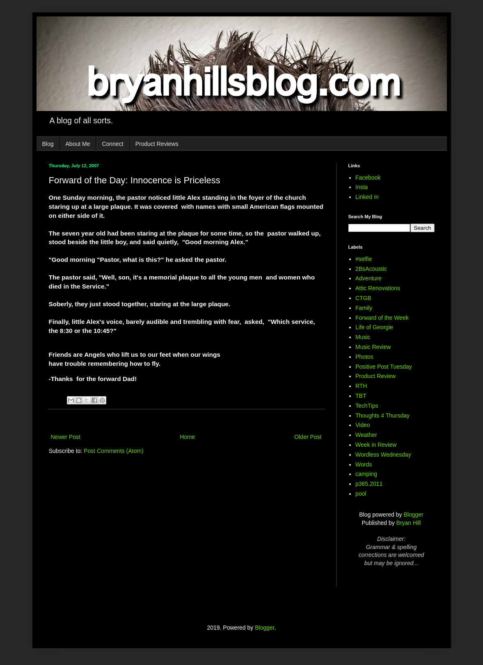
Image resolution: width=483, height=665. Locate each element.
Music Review (373, 347)
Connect (112, 144)
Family (363, 308)
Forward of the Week (382, 317)
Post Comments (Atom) (113, 451)
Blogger (413, 514)
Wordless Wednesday (383, 454)
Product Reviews (157, 144)
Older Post (307, 437)
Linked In (367, 197)
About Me (78, 144)
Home (187, 437)
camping (366, 474)
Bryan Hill (408, 523)
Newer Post (65, 437)
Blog (48, 144)
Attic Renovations (377, 288)
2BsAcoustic (371, 269)
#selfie (363, 259)
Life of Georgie (374, 327)
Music (363, 337)
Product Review (375, 376)
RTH (361, 386)
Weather (366, 435)
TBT (360, 396)
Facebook (367, 177)
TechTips (366, 405)
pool (360, 493)
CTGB (363, 298)
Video (362, 425)
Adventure (368, 278)
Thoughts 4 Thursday (382, 415)
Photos (364, 356)
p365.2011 (368, 483)
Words (363, 464)
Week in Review (375, 444)
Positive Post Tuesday (383, 366)
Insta (361, 187)
